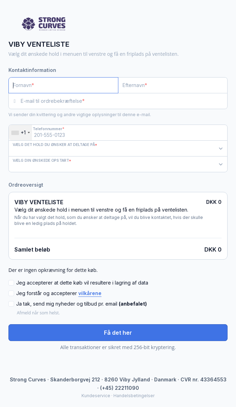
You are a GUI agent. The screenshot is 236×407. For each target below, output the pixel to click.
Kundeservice (95, 395)
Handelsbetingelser (134, 395)
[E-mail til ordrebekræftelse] (124, 101)
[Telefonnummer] (118, 132)
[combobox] (20, 132)
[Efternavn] (173, 85)
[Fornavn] (63, 85)
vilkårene (89, 293)
